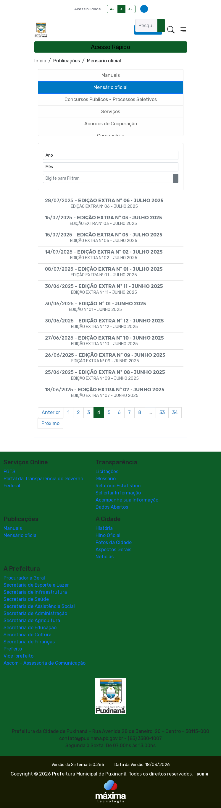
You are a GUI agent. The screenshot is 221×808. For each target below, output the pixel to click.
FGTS (9, 471)
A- (130, 9)
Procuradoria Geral (24, 578)
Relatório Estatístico (118, 486)
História (104, 528)
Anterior (51, 412)
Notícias (105, 556)
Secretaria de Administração (35, 613)
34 (175, 412)
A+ (112, 9)
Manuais (13, 528)
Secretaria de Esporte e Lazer (36, 585)
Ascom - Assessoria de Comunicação (45, 663)
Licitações (107, 471)
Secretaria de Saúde (26, 599)
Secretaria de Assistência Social (39, 606)
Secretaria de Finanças (29, 642)
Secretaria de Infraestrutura (35, 592)
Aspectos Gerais (113, 549)
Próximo (50, 423)
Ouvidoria (148, 29)
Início (40, 61)
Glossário (106, 478)
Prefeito (13, 649)
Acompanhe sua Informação (127, 500)
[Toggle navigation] (183, 29)
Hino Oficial (108, 535)
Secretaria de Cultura (27, 634)
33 (162, 412)
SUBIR (202, 774)
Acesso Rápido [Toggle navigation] (110, 47)
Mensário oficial (21, 535)
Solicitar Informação (118, 493)
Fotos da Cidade (114, 542)
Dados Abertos (112, 507)
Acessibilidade (87, 9)
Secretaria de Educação (30, 627)
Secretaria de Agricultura (32, 620)
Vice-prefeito (18, 656)
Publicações (66, 61)
